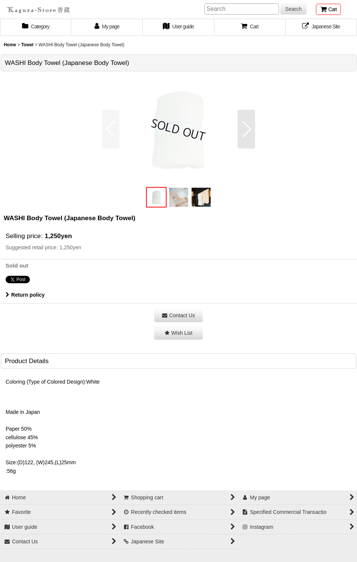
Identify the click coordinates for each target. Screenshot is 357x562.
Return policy (25, 295)
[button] (250, 27)
